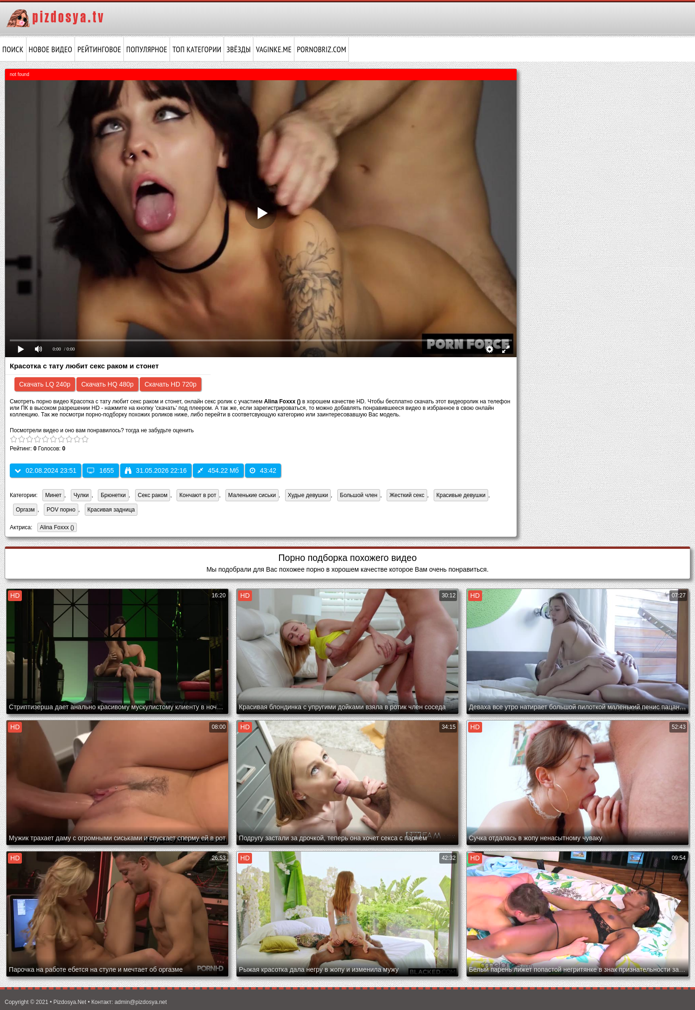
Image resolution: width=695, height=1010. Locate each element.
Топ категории (196, 49)
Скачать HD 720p (170, 384)
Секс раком (153, 495)
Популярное (146, 49)
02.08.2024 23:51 (45, 470)
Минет (53, 495)
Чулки (81, 495)
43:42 (263, 470)
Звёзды (238, 49)
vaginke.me (274, 49)
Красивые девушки (460, 495)
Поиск (13, 49)
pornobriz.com (321, 49)
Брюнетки (113, 495)
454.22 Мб (218, 470)
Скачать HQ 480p (107, 384)
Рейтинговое (99, 49)
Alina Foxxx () (55, 528)
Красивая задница (111, 509)
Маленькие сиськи (252, 495)
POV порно (61, 509)
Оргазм (25, 509)
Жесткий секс (406, 495)
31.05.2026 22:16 (156, 470)
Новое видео (51, 49)
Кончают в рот (197, 495)
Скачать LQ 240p (44, 384)
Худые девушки (308, 495)
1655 (100, 470)
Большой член (358, 495)
